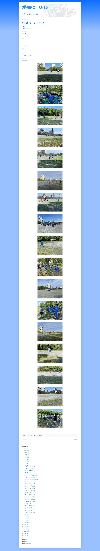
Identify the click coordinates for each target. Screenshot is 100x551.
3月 (26, 518)
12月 (26, 452)
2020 (25, 526)
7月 (26, 461)
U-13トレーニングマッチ (30, 466)
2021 (25, 524)
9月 (26, 457)
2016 (25, 533)
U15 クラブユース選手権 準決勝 (31, 479)
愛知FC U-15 (35, 7)
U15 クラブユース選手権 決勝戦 (31, 475)
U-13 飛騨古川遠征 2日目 (30, 501)
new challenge (28, 543)
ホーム (50, 439)
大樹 (26, 539)
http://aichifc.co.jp (33, 14)
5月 (26, 465)
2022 (25, 450)
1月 (26, 522)
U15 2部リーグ (28, 492)
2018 (25, 529)
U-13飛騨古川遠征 (28, 507)
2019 (25, 528)
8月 (26, 459)
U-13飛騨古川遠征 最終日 (30, 497)
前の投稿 (75, 439)
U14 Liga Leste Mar (29, 470)
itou (25, 541)
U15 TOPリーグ (28, 472)
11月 (26, 454)
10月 (26, 456)
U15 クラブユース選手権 (30, 486)
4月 (26, 516)
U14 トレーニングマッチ (30, 483)
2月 (26, 520)
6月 (26, 463)
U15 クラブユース (28, 510)
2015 (25, 535)
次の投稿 (24, 439)
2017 (25, 531)
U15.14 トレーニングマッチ (30, 474)
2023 (25, 448)
